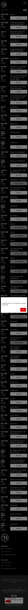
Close (23, 309)
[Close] (25, 299)
